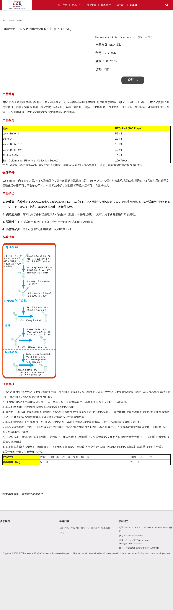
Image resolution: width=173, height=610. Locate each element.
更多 (62, 533)
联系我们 (120, 4)
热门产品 (62, 4)
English (133, 4)
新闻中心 (91, 4)
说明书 (133, 80)
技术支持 (106, 4)
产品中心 (77, 4)
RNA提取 (19, 20)
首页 (3, 20)
